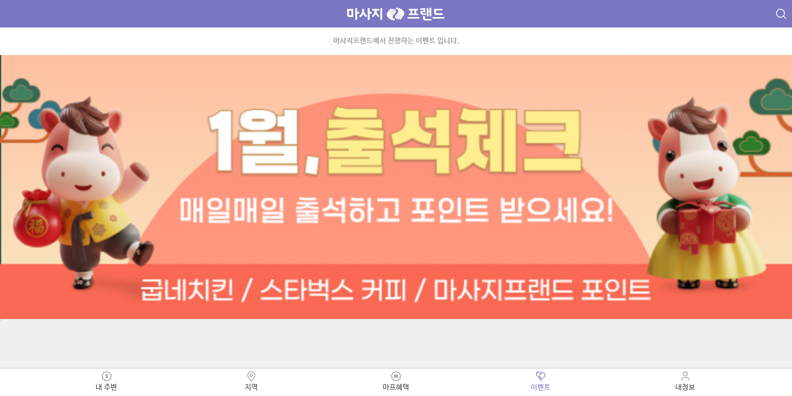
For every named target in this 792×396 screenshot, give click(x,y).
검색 (781, 14)
